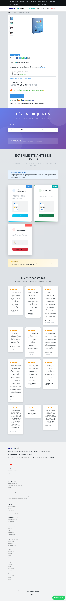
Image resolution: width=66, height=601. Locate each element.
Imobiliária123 (11, 559)
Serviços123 (10, 572)
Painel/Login (10, 508)
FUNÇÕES (38, 8)
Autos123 (10, 528)
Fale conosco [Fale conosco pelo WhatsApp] (58, 598)
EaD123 (9, 549)
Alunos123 (10, 525)
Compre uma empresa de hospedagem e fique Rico (19, 496)
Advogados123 (11, 521)
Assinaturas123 (11, 526)
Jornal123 (10, 560)
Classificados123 (11, 532)
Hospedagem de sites (12, 470)
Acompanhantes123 (12, 519)
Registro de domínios (12, 472)
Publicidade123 (11, 570)
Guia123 (9, 555)
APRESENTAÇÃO (31, 8)
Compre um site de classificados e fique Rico (17, 498)
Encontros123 (11, 553)
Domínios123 (11, 541)
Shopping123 (11, 573)
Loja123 (9, 562)
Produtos (10, 487)
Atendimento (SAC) (12, 506)
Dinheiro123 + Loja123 (13, 539)
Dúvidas (12, 78)
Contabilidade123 (12, 536)
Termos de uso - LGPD (13, 513)
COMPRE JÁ (17, 96)
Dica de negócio (18, 78)
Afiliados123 (10, 523)
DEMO (42, 8)
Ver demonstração (27, 78)
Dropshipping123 (12, 545)
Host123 (10, 557)
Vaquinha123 (11, 575)
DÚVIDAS (47, 8)
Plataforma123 (11, 568)
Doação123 (10, 543)
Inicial (9, 12)
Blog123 (10, 530)
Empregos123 (11, 551)
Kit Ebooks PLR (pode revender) (15, 485)
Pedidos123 (10, 566)
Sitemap (33, 594)
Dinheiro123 (10, 538)
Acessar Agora (19, 216)
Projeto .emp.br (11, 473)
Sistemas (14, 12)
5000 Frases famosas (12, 483)
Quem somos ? (11, 510)
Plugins (9, 579)
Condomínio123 (11, 534)
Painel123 (10, 564)
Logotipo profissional (12, 475)
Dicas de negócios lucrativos (14, 495)
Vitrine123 (10, 577)
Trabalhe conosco (12, 512)
